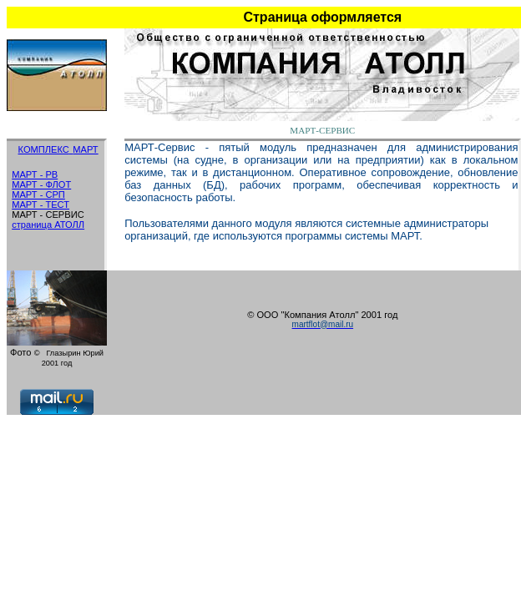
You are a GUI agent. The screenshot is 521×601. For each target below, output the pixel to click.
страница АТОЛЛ (48, 225)
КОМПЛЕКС (43, 149)
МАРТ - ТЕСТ (40, 204)
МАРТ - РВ (35, 174)
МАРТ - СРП (38, 194)
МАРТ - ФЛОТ (41, 184)
